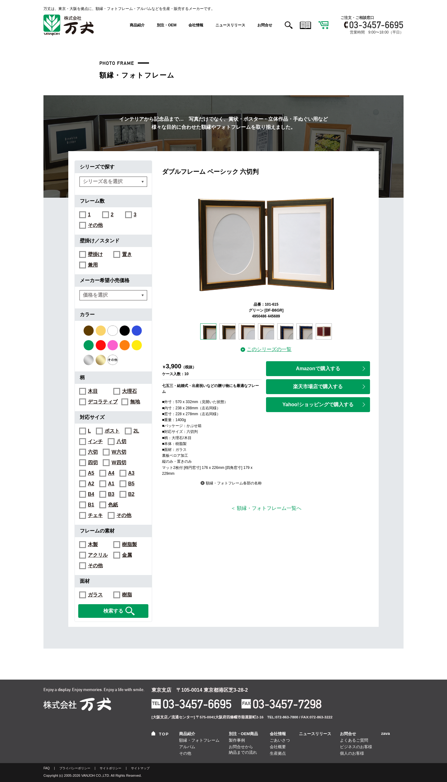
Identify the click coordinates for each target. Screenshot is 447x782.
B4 (91, 494)
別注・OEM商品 (243, 733)
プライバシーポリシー (74, 768)
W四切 (118, 462)
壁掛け (95, 254)
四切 (93, 462)
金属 (127, 555)
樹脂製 (129, 544)
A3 (131, 473)
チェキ (95, 515)
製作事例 (237, 740)
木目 (93, 391)
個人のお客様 (352, 753)
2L (136, 431)
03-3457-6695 (376, 25)
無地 (135, 401)
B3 (111, 494)
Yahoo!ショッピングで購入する (323, 404)
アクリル (98, 555)
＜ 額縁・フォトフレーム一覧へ (266, 508)
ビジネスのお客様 (356, 746)
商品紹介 (137, 25)
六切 (93, 452)
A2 (91, 483)
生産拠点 (278, 753)
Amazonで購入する (330, 368)
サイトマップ (140, 768)
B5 (131, 483)
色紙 (113, 504)
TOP (160, 733)
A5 (91, 473)
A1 (111, 483)
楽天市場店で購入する (329, 386)
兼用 (93, 265)
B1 (91, 504)
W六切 (118, 452)
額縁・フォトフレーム (199, 740)
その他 (95, 225)
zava (385, 733)
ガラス (95, 594)
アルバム (187, 746)
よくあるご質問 (354, 740)
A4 (111, 473)
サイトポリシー (110, 768)
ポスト (112, 431)
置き (127, 254)
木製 (93, 544)
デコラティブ (103, 401)
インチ (95, 441)
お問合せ (264, 25)
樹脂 (127, 594)
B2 (131, 494)
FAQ (46, 768)
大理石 (129, 391)
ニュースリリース (230, 25)
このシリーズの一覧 (266, 349)
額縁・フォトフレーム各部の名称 (231, 483)
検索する (119, 611)
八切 (121, 441)
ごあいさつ (280, 740)
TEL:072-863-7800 (282, 717)
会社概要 (278, 746)
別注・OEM (166, 25)
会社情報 (195, 25)
